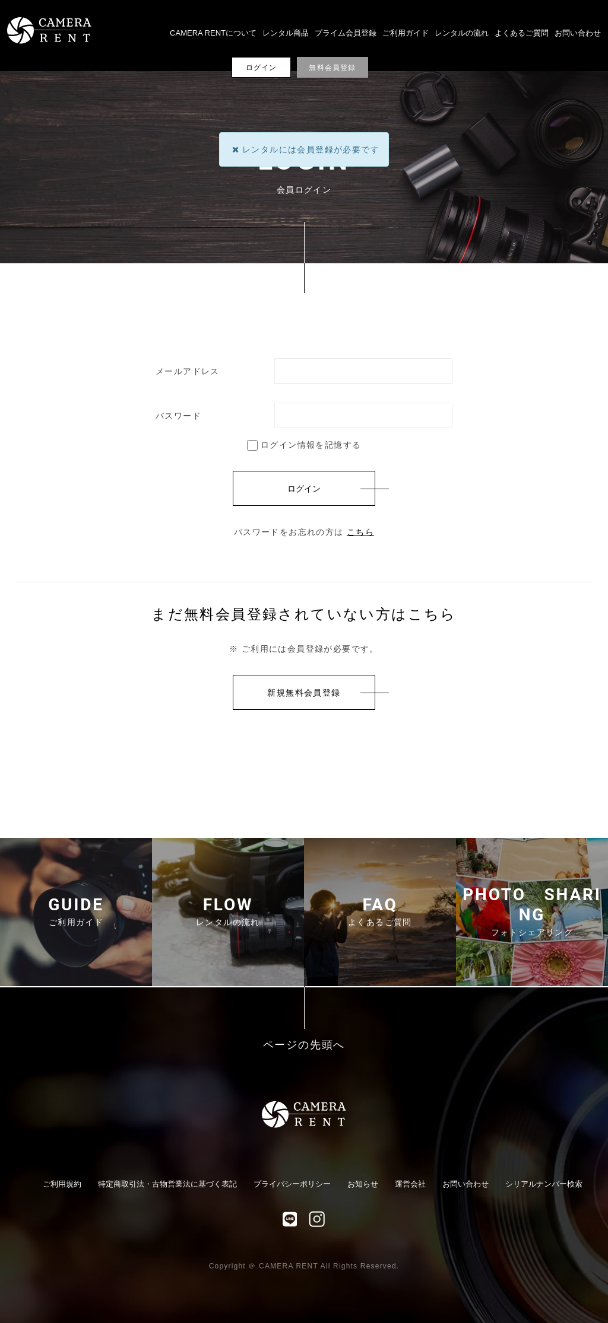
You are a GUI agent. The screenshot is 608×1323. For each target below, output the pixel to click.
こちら (360, 532)
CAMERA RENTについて (213, 32)
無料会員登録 (332, 67)
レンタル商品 (285, 32)
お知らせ (362, 1183)
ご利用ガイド (405, 32)
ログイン (261, 67)
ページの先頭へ (304, 1045)
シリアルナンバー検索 (543, 1183)
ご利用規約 (62, 1183)
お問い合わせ (578, 32)
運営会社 (410, 1183)
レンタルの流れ (462, 32)
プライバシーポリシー (292, 1183)
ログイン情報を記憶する (304, 444)
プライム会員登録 (345, 32)
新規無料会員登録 (303, 692)
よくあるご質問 (522, 32)
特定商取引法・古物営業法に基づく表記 (167, 1183)
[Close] (235, 149)
